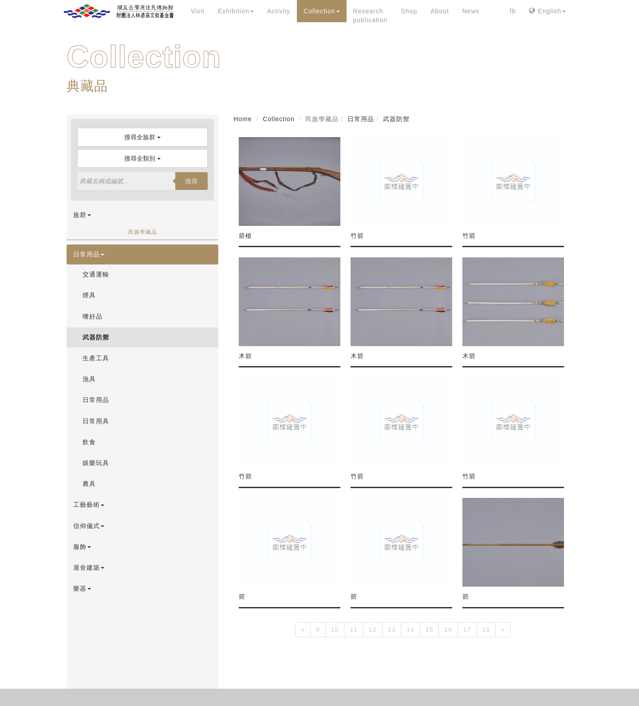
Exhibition (236, 11)
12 (373, 629)
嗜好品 (93, 316)
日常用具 (96, 421)
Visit (198, 11)
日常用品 (88, 254)
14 (410, 629)
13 (392, 629)
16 (448, 629)
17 (467, 629)
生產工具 (96, 358)
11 (354, 629)
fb (513, 11)
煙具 (89, 295)
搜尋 (191, 181)
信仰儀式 (88, 525)
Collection (321, 11)
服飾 (82, 546)
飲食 (89, 442)
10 (335, 629)
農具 (89, 483)
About (439, 11)
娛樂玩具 (96, 462)
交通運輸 (96, 274)
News (471, 11)
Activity (278, 11)
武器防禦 (96, 337)
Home (242, 118)
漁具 (89, 379)
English (547, 11)
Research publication (370, 16)
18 (486, 629)
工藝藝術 (88, 504)
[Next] (503, 629)
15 (430, 629)
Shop (409, 11)
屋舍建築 (88, 567)
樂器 (82, 588)
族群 (82, 214)
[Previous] (303, 629)
